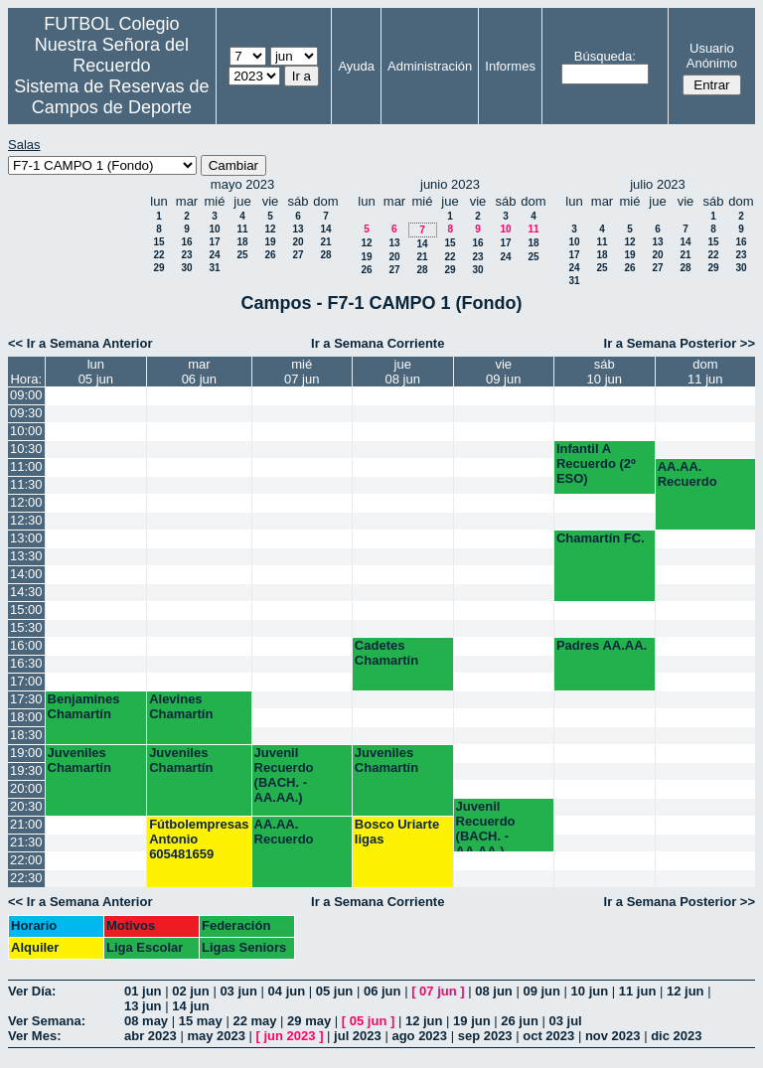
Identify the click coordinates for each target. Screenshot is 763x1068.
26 (269, 254)
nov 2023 (613, 1035)
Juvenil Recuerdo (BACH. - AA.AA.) (284, 775)
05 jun (335, 991)
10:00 (26, 430)
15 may (201, 1020)
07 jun (438, 991)
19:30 (26, 770)
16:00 (26, 645)
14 (325, 229)
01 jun (143, 991)
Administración (429, 66)
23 (186, 254)
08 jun (494, 991)
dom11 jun (704, 371)
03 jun (238, 991)
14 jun (191, 1005)
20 (297, 241)
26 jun (519, 1020)
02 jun (191, 991)
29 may (309, 1020)
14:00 (26, 573)
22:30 (26, 877)
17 (214, 241)
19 (269, 241)
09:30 (26, 412)
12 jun (685, 991)
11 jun (638, 991)
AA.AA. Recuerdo (687, 474)
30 (186, 267)
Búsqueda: (605, 56)
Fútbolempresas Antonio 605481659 (198, 839)
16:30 (26, 663)
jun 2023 (290, 1035)
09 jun (541, 991)
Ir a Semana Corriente (377, 343)
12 (269, 229)
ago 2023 (419, 1035)
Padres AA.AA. (601, 645)
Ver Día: (32, 991)
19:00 (26, 752)
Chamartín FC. (600, 538)
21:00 (26, 824)
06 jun (382, 991)
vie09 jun (503, 371)
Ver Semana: (46, 1020)
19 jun (472, 1020)
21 (325, 241)
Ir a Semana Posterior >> (679, 343)
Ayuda (356, 66)
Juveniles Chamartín (79, 760)
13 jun (143, 1005)
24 (214, 254)
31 (214, 267)
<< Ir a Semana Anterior (80, 343)
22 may (254, 1020)
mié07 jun (301, 371)
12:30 (26, 520)
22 (158, 254)
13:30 (26, 555)
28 (325, 254)
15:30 (26, 627)
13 (297, 229)
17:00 (26, 681)
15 (158, 241)
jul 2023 (358, 1035)
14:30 (26, 591)
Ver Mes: (34, 1035)
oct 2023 (548, 1035)
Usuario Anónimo (712, 56)
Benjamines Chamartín (84, 706)
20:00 (26, 788)
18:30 (26, 734)
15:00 (26, 609)
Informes (510, 66)
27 (297, 254)
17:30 (26, 698)
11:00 (26, 466)
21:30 (26, 842)
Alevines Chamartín (181, 706)
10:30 (26, 448)
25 (241, 254)
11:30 (26, 484)
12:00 (26, 502)
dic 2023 (676, 1035)
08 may (146, 1020)
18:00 (26, 716)
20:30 (26, 806)
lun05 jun (95, 371)
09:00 (26, 394)
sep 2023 (485, 1035)
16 (186, 241)
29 (158, 267)
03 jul (564, 1020)
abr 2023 (150, 1035)
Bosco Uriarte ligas (397, 831)
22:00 (26, 859)
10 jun (590, 991)
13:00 (26, 538)
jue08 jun (402, 371)
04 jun (287, 991)
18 (241, 241)
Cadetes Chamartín (386, 653)
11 (241, 229)
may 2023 (216, 1035)
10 (214, 229)
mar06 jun (199, 371)
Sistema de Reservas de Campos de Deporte (111, 96)
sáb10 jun (604, 371)
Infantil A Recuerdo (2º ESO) (596, 463)
